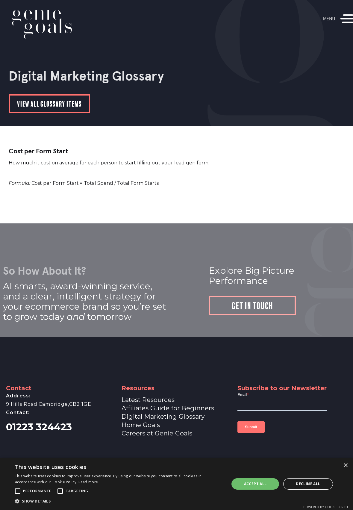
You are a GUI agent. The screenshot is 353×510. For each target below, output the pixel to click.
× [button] (345, 465)
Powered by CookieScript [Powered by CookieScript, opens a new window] (326, 507)
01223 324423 (39, 427)
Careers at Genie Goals (157, 433)
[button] (18, 491)
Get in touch (252, 304)
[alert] (176, 484)
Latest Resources (148, 399)
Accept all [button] (255, 483)
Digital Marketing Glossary (163, 416)
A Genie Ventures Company (176, 460)
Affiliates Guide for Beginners (168, 408)
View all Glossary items (49, 103)
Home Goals (141, 425)
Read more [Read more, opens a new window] (88, 482)
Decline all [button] (308, 483)
